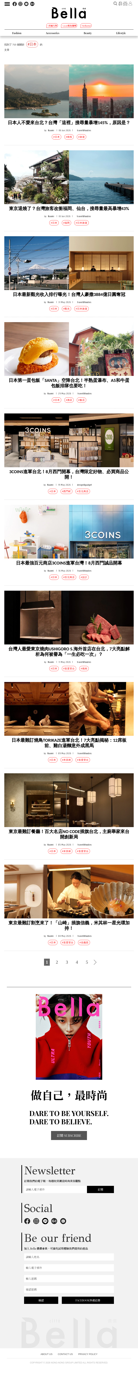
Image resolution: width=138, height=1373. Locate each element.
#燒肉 (84, 668)
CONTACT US (65, 1354)
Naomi (51, 130)
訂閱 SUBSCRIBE (69, 1135)
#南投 (69, 137)
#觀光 (66, 308)
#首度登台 (69, 668)
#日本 (56, 137)
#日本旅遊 (81, 222)
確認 (41, 1300)
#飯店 (81, 400)
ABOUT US (46, 1354)
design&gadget (84, 484)
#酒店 (69, 400)
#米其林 (66, 760)
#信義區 (83, 942)
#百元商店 (82, 491)
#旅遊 (81, 137)
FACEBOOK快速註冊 (87, 1300)
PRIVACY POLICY (87, 1354)
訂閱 (100, 1189)
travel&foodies (84, 130)
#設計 (84, 577)
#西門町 (66, 491)
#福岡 (66, 222)
